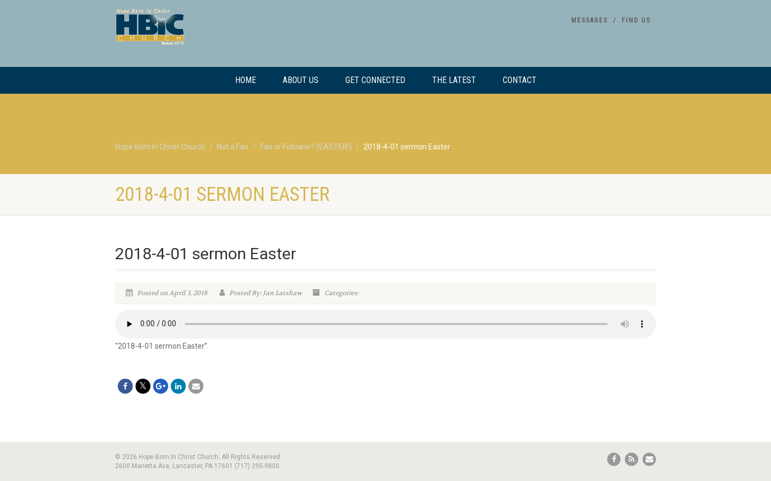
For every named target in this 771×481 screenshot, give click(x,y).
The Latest (454, 80)
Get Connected (375, 80)
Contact (519, 80)
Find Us (636, 20)
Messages (589, 20)
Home (245, 80)
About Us (301, 80)
